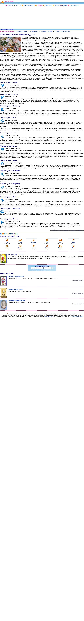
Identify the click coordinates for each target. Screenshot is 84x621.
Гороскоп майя (34, 31)
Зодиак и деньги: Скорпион (10, 171)
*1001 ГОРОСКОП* (48, 316)
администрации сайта (77, 316)
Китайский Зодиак (21, 31)
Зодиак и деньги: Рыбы (9, 219)
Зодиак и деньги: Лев (8, 133)
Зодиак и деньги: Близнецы (10, 106)
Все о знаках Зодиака (8, 31)
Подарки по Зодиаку (46, 31)
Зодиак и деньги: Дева (8, 146)
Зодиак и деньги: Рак (8, 117)
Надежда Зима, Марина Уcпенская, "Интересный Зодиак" (67, 230)
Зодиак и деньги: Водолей (10, 208)
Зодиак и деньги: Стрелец (10, 184)
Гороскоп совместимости (62, 31)
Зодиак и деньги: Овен (8, 82)
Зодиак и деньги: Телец (9, 94)
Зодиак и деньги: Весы (8, 160)
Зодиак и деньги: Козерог (9, 197)
